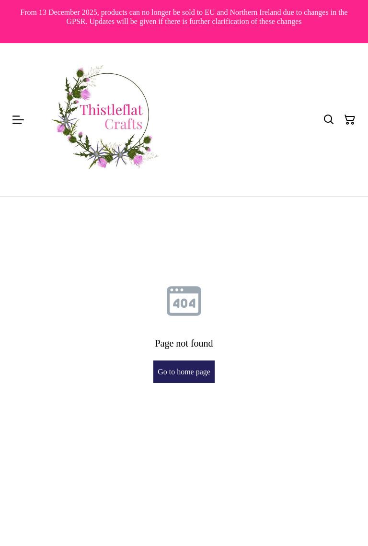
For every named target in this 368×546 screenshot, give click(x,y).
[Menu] (18, 120)
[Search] (328, 119)
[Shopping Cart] (349, 119)
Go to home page (184, 372)
